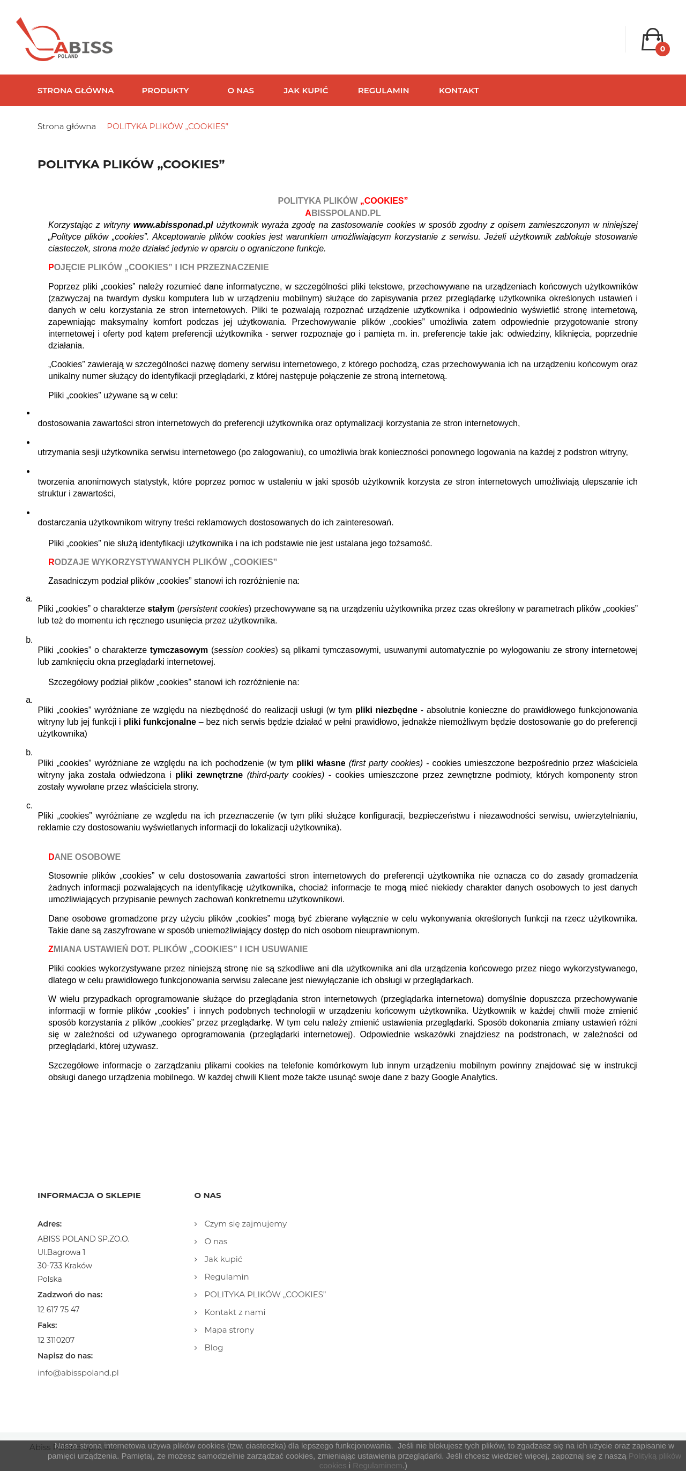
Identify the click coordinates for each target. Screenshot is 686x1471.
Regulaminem (377, 1465)
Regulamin (226, 1277)
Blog (213, 1347)
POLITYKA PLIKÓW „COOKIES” (264, 1294)
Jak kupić (223, 1259)
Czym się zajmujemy (245, 1224)
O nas (215, 1241)
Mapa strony (229, 1330)
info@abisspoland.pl (78, 1373)
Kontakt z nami (234, 1312)
